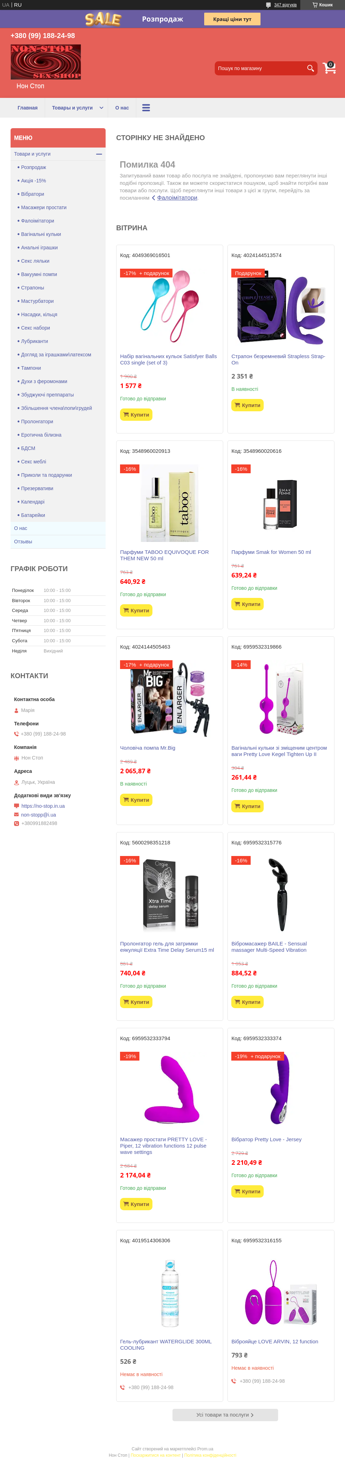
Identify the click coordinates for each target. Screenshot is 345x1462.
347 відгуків (285, 4)
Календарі (32, 502)
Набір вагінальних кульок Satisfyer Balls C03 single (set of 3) (168, 359)
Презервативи (37, 488)
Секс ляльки (35, 261)
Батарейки (33, 515)
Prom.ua (205, 1449)
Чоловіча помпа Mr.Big (147, 748)
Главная (28, 108)
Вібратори (32, 194)
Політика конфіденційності (210, 1455)
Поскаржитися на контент (156, 1455)
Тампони (31, 368)
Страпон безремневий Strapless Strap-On (278, 359)
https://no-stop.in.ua (43, 806)
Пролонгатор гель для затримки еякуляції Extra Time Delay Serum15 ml (167, 947)
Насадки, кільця (39, 314)
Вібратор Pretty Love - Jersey (266, 1139)
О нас (122, 108)
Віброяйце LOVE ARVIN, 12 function (274, 1341)
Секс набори (35, 328)
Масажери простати (44, 207)
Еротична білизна (41, 435)
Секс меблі (33, 461)
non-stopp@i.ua (38, 815)
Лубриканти (34, 341)
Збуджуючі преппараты (47, 395)
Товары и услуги (72, 108)
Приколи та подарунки (46, 475)
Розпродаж (33, 167)
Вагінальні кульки (41, 234)
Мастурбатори (37, 301)
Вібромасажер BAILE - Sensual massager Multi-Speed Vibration (269, 947)
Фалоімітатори (177, 197)
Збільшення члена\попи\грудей (56, 408)
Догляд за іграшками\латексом (56, 354)
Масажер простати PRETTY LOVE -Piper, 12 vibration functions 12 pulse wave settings (163, 1145)
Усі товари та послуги (222, 1415)
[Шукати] (310, 68)
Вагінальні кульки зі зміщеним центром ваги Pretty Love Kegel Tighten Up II (279, 751)
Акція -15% (33, 180)
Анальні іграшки (39, 247)
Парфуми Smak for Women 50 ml (271, 552)
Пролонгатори (37, 421)
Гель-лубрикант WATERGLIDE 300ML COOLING (166, 1344)
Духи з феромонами (44, 381)
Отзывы (23, 541)
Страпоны (32, 287)
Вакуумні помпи (39, 274)
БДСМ (28, 448)
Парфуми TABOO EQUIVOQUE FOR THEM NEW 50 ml (164, 555)
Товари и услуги (32, 154)
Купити (140, 415)
